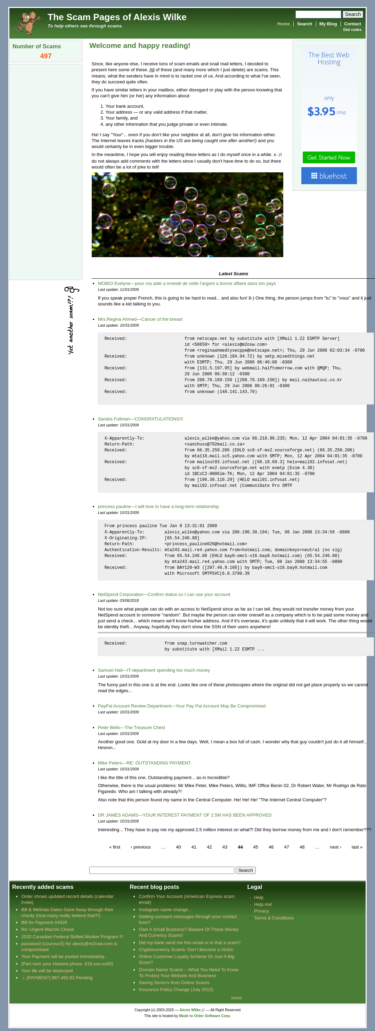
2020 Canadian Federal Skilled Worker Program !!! (72, 936)
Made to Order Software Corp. (205, 1015)
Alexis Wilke (190, 1010)
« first (114, 846)
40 (178, 846)
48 (302, 846)
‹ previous (141, 846)
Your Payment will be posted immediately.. (63, 956)
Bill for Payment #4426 (44, 922)
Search (304, 23)
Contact (352, 23)
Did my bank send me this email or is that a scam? (190, 942)
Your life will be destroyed (47, 970)
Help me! (263, 904)
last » (357, 846)
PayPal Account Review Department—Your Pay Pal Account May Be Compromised (182, 705)
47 (286, 846)
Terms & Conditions (274, 917)
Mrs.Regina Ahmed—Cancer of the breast (140, 318)
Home (283, 23)
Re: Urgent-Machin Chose (47, 929)
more (236, 997)
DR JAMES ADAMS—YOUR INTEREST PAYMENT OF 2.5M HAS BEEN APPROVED (185, 814)
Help (258, 897)
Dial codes (352, 30)
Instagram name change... (165, 909)
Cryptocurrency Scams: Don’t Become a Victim (186, 949)
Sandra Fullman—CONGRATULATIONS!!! (141, 418)
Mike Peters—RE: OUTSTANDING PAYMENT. (145, 762)
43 (225, 846)
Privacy (261, 910)
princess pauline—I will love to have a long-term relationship (158, 506)
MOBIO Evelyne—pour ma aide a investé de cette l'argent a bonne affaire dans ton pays (187, 283)
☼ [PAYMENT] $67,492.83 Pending (56, 977)
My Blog (328, 23)
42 (209, 846)
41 (194, 846)
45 (256, 846)
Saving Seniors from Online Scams (174, 982)
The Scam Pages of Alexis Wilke (117, 17)
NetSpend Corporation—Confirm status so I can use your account (164, 594)
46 (271, 846)
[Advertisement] (46, 171)
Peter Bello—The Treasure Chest (131, 727)
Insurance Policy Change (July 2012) (176, 989)
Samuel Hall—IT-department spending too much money (154, 669)
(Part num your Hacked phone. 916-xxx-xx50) (67, 963)
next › (335, 846)
